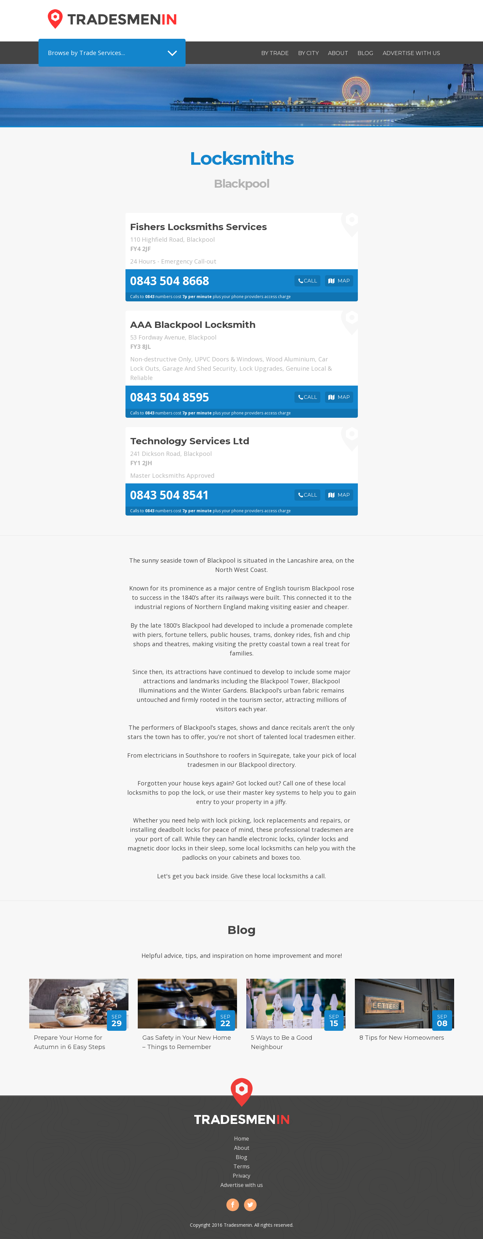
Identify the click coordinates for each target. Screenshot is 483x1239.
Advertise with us (411, 53)
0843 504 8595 (169, 397)
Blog (365, 53)
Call (310, 281)
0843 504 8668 (169, 280)
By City (308, 53)
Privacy (241, 1175)
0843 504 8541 (169, 495)
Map (344, 281)
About (338, 53)
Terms (241, 1166)
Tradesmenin (112, 19)
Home (241, 1138)
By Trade (275, 53)
